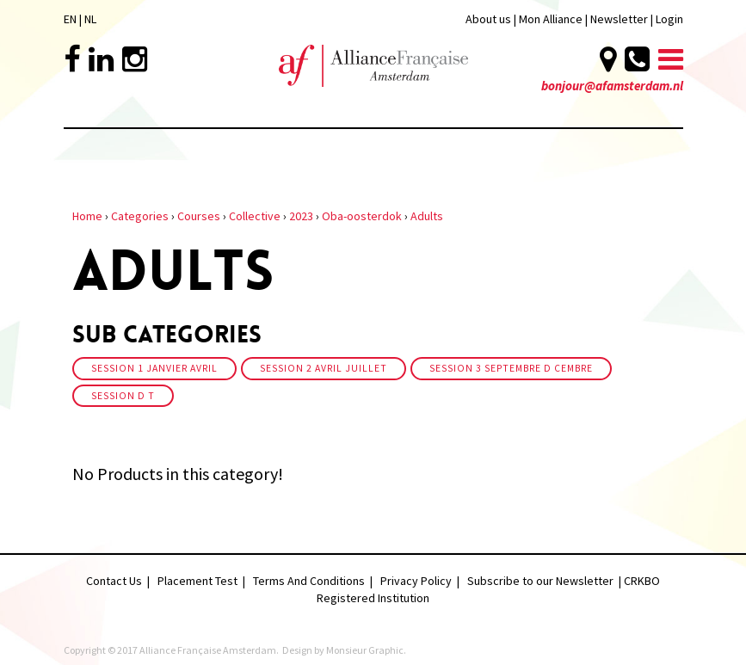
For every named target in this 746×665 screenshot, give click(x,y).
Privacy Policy (416, 580)
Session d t (123, 396)
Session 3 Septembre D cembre (511, 368)
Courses (198, 216)
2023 (301, 216)
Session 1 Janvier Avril (154, 368)
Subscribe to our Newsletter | (545, 580)
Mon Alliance (551, 19)
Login (669, 19)
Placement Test (197, 580)
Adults (426, 216)
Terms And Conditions (309, 580)
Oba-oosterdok (362, 216)
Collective (255, 216)
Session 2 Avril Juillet (323, 368)
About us (488, 19)
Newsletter (620, 19)
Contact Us (114, 580)
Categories (140, 216)
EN (70, 19)
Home (87, 216)
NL (90, 19)
